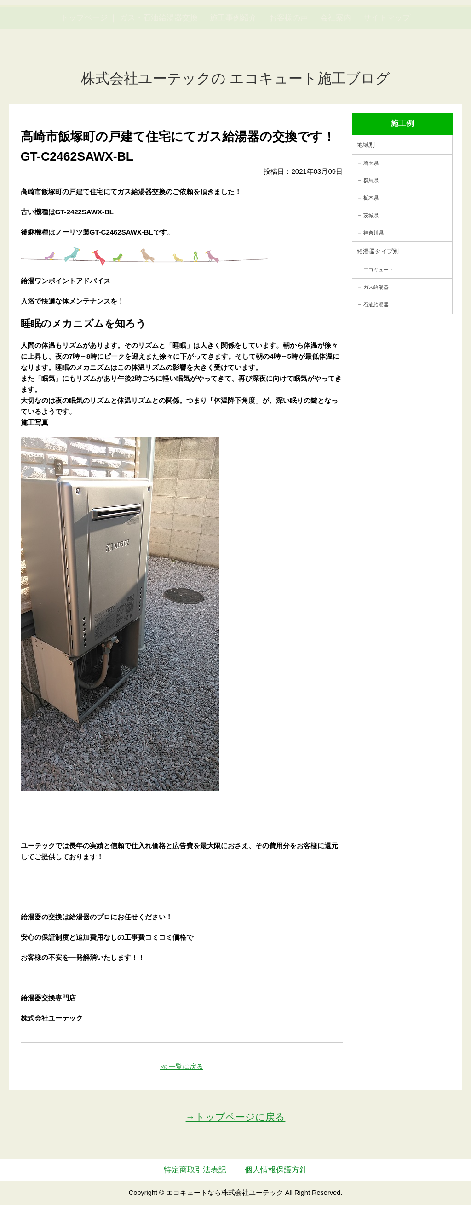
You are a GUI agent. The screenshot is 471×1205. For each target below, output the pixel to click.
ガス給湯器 (376, 287)
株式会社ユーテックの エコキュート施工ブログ (236, 78)
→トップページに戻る (236, 1117)
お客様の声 (288, 61)
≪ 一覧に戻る (181, 1066)
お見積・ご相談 (435, 25)
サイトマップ (386, 61)
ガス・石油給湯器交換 (159, 61)
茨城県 (371, 215)
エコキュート (378, 269)
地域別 (366, 144)
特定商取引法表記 (195, 1169)
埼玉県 (371, 163)
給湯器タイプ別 (378, 251)
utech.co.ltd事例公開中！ (169, 32)
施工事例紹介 (233, 61)
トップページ (84, 61)
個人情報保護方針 (276, 1169)
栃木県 (371, 198)
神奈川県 (373, 232)
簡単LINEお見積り (375, 25)
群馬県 (371, 180)
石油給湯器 (376, 304)
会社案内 (335, 61)
